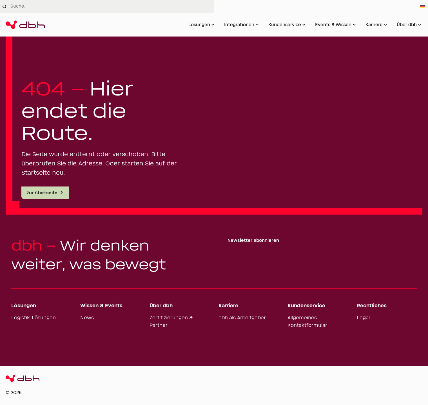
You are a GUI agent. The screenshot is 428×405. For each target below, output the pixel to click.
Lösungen (199, 24)
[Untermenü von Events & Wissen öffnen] (354, 25)
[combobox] (112, 6)
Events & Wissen (333, 24)
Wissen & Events (101, 306)
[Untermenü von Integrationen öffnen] (257, 25)
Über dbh (407, 24)
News (87, 318)
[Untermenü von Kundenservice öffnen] (304, 25)
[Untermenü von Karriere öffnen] (385, 25)
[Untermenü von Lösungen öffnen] (213, 25)
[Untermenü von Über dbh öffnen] (419, 25)
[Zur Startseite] (25, 25)
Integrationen (239, 24)
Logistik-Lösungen (33, 318)
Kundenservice (284, 24)
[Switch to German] (422, 6)
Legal (363, 318)
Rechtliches (372, 306)
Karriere (374, 24)
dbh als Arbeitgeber (242, 318)
